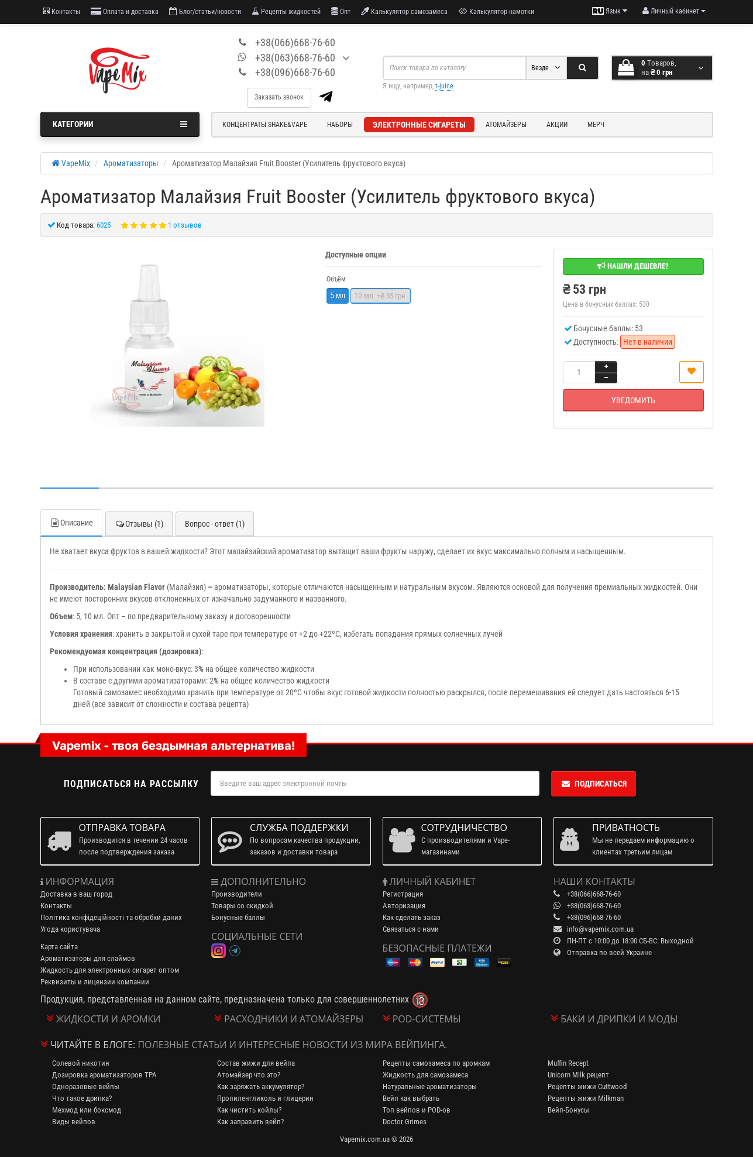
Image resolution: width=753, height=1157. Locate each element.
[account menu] (674, 11)
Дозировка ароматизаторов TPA (104, 1074)
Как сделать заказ (412, 917)
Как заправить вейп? (250, 1121)
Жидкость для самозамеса (425, 1074)
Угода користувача (70, 929)
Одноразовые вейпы (85, 1086)
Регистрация (403, 894)
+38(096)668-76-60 (295, 72)
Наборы (340, 125)
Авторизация (404, 905)
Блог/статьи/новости (205, 11)
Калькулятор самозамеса (404, 11)
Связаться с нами (411, 929)
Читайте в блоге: (93, 1044)
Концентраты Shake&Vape (264, 125)
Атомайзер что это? (248, 1074)
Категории (120, 124)
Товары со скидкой (242, 905)
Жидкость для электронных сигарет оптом (109, 970)
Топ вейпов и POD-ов (417, 1109)
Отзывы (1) (139, 523)
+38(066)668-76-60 (295, 42)
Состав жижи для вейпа (256, 1063)
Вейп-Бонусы (568, 1109)
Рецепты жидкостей (286, 11)
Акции (557, 125)
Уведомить (633, 400)
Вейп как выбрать (411, 1098)
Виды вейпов (73, 1121)
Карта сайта (59, 946)
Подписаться (594, 783)
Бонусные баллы (238, 917)
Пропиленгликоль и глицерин (265, 1098)
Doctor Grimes (405, 1121)
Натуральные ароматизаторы (430, 1086)
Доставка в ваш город (76, 894)
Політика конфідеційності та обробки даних (111, 917)
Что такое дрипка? (82, 1098)
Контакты (61, 11)
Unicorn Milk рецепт (578, 1074)
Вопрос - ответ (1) (215, 523)
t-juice (444, 86)
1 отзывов (185, 225)
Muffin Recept (568, 1063)
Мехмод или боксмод (86, 1109)
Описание (71, 522)
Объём (336, 279)
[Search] (582, 68)
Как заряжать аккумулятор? (260, 1086)
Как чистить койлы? (249, 1109)
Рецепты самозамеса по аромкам (436, 1063)
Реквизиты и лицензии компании (94, 981)
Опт (340, 11)
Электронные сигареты (419, 124)
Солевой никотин (80, 1063)
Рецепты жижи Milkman (586, 1098)
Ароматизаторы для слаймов (87, 958)
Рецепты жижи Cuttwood (587, 1086)
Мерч (595, 125)
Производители (236, 894)
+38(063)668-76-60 (295, 58)
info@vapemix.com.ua (600, 929)
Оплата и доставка (125, 11)
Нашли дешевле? (633, 266)
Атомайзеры (506, 125)
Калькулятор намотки (496, 11)
